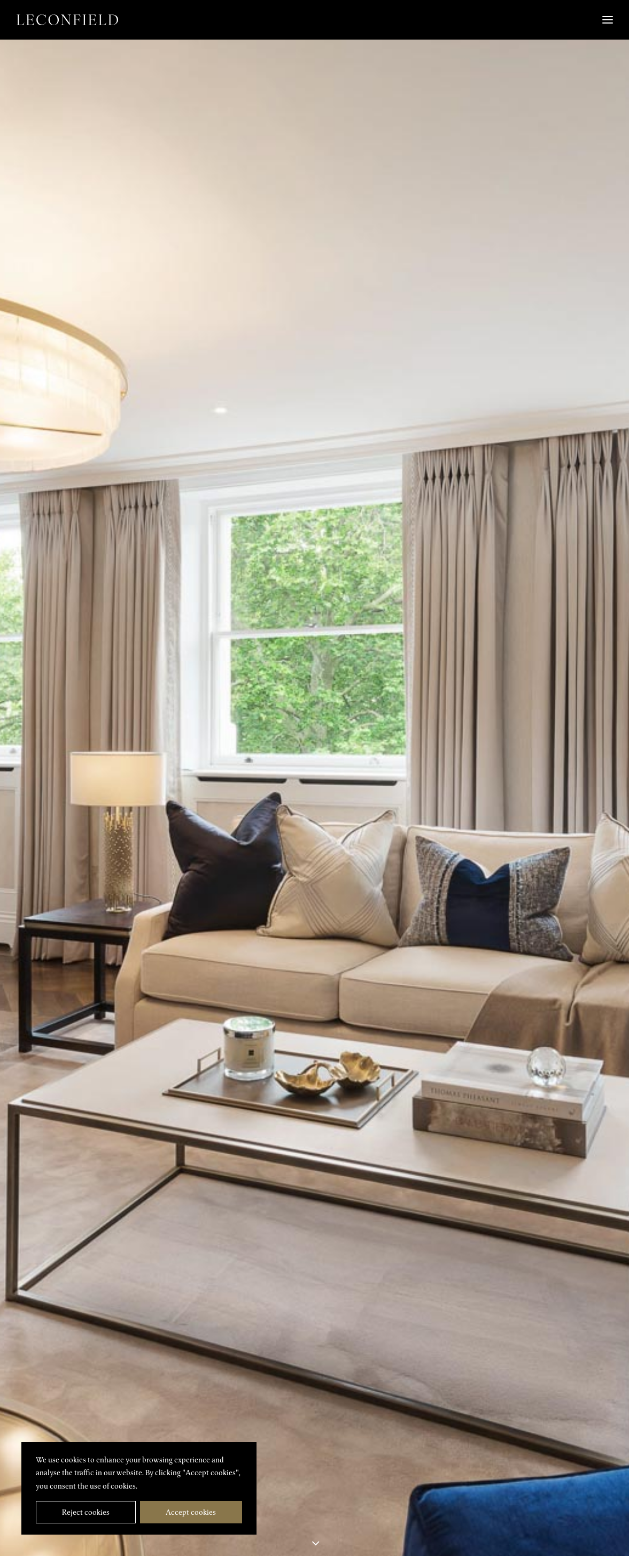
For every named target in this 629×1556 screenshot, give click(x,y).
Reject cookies (86, 1512)
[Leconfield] (67, 19)
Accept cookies (191, 1512)
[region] (139, 1488)
